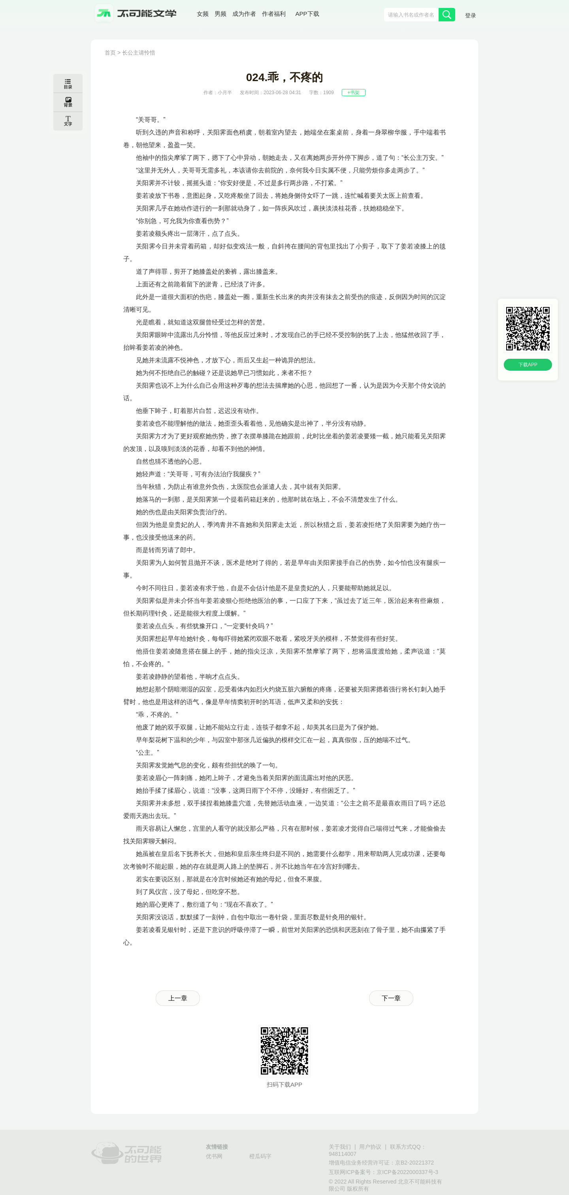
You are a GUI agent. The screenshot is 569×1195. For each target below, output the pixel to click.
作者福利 (274, 14)
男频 (220, 14)
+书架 (353, 92)
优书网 (214, 1156)
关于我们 (340, 1147)
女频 (203, 14)
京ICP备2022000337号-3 (407, 1172)
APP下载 (307, 13)
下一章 (391, 998)
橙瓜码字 (260, 1156)
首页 (110, 52)
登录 (470, 15)
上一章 (177, 998)
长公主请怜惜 (138, 52)
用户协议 (370, 1147)
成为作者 (244, 14)
